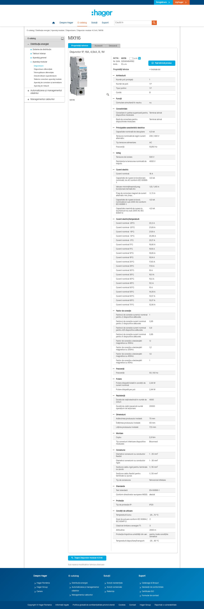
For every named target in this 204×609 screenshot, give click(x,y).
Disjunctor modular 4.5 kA (87, 30)
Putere (117, 379)
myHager (179, 2)
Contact (132, 605)
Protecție (118, 501)
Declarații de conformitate (152, 587)
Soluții (94, 23)
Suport (105, 23)
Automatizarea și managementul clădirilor (85, 589)
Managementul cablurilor (82, 595)
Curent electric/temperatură (126, 219)
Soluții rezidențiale (115, 583)
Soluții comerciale (114, 587)
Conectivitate (120, 109)
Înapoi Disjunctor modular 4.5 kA (86, 558)
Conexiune (119, 450)
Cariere (40, 591)
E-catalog (82, 23)
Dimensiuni (119, 415)
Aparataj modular (57, 30)
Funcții (117, 99)
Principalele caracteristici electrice (129, 128)
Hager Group (42, 587)
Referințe (110, 591)
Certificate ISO (148, 591)
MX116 (101, 30)
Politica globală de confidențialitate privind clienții (94, 605)
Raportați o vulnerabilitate (165, 605)
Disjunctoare (71, 30)
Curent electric (120, 170)
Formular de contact (150, 596)
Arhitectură (119, 76)
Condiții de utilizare (122, 511)
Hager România (43, 583)
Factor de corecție (122, 311)
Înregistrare (161, 2)
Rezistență (119, 396)
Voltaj (117, 153)
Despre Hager (66, 23)
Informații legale (62, 605)
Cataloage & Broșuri (150, 583)
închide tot (154, 70)
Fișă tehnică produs (161, 63)
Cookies (122, 605)
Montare (118, 434)
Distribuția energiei (43, 30)
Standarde (119, 486)
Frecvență (118, 369)
